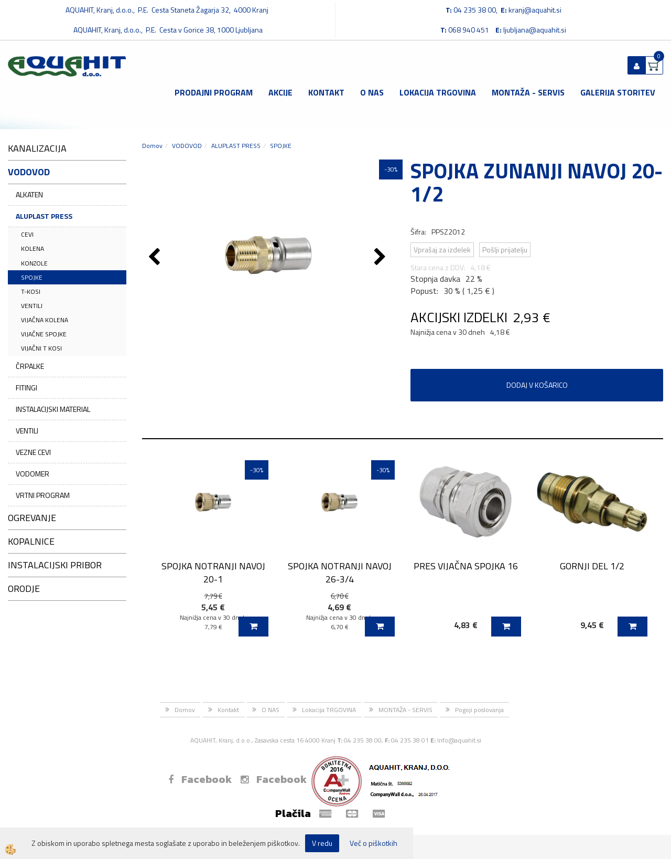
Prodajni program (214, 92)
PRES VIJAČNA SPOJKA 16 (466, 566)
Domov (152, 146)
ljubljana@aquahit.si (534, 29)
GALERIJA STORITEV (617, 92)
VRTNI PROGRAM (43, 495)
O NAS (372, 92)
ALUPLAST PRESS (44, 215)
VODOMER (32, 473)
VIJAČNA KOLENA (44, 320)
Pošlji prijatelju (504, 249)
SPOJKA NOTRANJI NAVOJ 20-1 (213, 572)
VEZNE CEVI (33, 452)
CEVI (27, 234)
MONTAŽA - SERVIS (528, 92)
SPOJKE (31, 277)
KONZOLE (34, 263)
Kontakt (326, 92)
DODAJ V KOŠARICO (537, 384)
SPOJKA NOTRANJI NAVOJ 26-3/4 (340, 572)
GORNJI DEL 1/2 (592, 566)
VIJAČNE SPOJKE (44, 334)
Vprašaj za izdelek (442, 249)
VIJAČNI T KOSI (41, 348)
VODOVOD (187, 146)
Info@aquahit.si (459, 740)
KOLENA (32, 248)
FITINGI (26, 387)
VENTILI (31, 306)
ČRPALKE (30, 366)
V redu (322, 843)
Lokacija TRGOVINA (437, 92)
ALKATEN (29, 194)
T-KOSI (30, 291)
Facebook (200, 779)
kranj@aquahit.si (534, 9)
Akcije (280, 92)
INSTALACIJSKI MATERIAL (53, 409)
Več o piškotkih (373, 843)
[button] (381, 257)
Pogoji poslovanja (479, 710)
